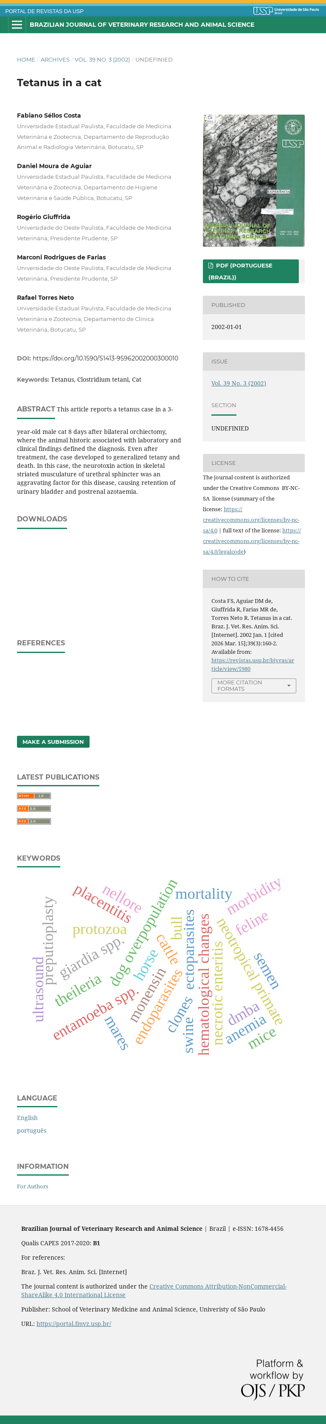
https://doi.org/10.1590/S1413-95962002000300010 (105, 358)
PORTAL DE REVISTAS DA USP (45, 11)
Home (26, 59)
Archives (55, 59)
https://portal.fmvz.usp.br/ (74, 1324)
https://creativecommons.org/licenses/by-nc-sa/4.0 (251, 519)
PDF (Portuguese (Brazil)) (240, 271)
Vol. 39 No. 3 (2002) (102, 59)
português (31, 1130)
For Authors (32, 1186)
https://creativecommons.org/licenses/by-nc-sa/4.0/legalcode (252, 540)
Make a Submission (53, 741)
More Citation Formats (239, 685)
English (27, 1118)
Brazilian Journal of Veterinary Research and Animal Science (142, 24)
